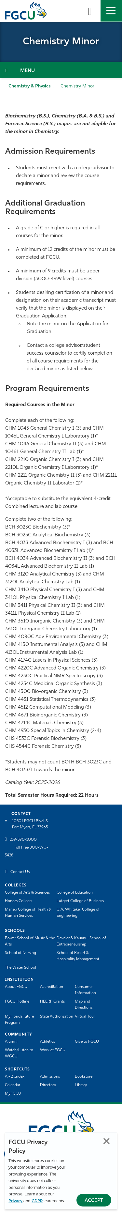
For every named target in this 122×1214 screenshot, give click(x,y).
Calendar (12, 1085)
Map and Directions (83, 1005)
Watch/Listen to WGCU (19, 1053)
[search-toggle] (90, 11)
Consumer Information (85, 990)
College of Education (75, 893)
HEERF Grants (52, 1002)
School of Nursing (20, 953)
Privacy (15, 1201)
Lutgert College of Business (80, 901)
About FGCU (16, 987)
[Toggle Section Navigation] (61, 70)
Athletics (47, 1042)
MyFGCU (13, 1094)
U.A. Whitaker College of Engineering (78, 913)
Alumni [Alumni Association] (11, 1042)
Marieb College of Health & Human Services (28, 913)
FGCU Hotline (17, 1002)
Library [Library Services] (81, 1085)
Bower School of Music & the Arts (30, 941)
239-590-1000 (23, 840)
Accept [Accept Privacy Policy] (94, 1200)
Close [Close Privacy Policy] (106, 1141)
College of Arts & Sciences (27, 893)
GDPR (37, 1201)
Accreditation (51, 987)
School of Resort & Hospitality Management (78, 956)
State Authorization (56, 1017)
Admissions (50, 1077)
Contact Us (20, 872)
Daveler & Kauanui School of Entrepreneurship (81, 941)
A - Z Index (14, 1077)
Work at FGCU (52, 1050)
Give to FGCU (87, 1042)
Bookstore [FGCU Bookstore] (83, 1077)
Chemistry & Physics (29, 86)
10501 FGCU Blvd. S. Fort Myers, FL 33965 (30, 824)
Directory (48, 1085)
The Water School (20, 968)
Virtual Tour (85, 1017)
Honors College (18, 901)
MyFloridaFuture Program (19, 1020)
